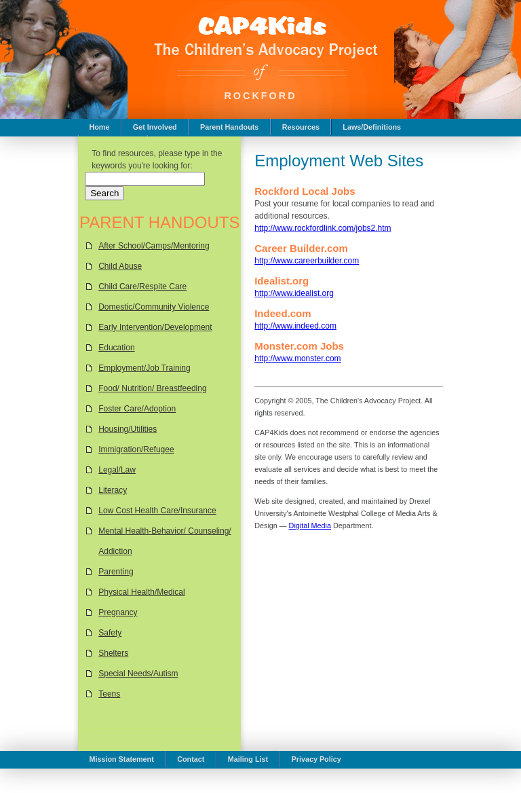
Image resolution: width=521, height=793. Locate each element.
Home (99, 127)
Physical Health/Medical (141, 592)
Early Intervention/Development (155, 327)
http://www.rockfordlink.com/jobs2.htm (322, 228)
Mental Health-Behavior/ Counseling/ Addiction (164, 541)
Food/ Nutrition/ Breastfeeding (152, 388)
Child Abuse (120, 266)
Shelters (113, 653)
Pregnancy (117, 612)
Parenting (115, 571)
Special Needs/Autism (138, 673)
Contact (190, 759)
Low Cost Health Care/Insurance (157, 510)
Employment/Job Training (144, 368)
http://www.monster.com (297, 358)
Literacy (112, 490)
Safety (109, 633)
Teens (109, 694)
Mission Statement (121, 759)
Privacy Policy (316, 759)
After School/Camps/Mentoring (153, 246)
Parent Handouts (229, 127)
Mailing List (248, 759)
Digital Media (310, 525)
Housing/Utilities (127, 429)
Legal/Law (117, 470)
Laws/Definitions (372, 127)
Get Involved (155, 127)
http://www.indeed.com (295, 326)
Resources (301, 127)
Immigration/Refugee (136, 449)
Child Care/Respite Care (142, 286)
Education (116, 347)
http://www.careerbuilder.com (306, 260)
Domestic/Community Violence (153, 307)
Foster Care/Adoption (137, 408)
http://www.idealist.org (294, 293)
